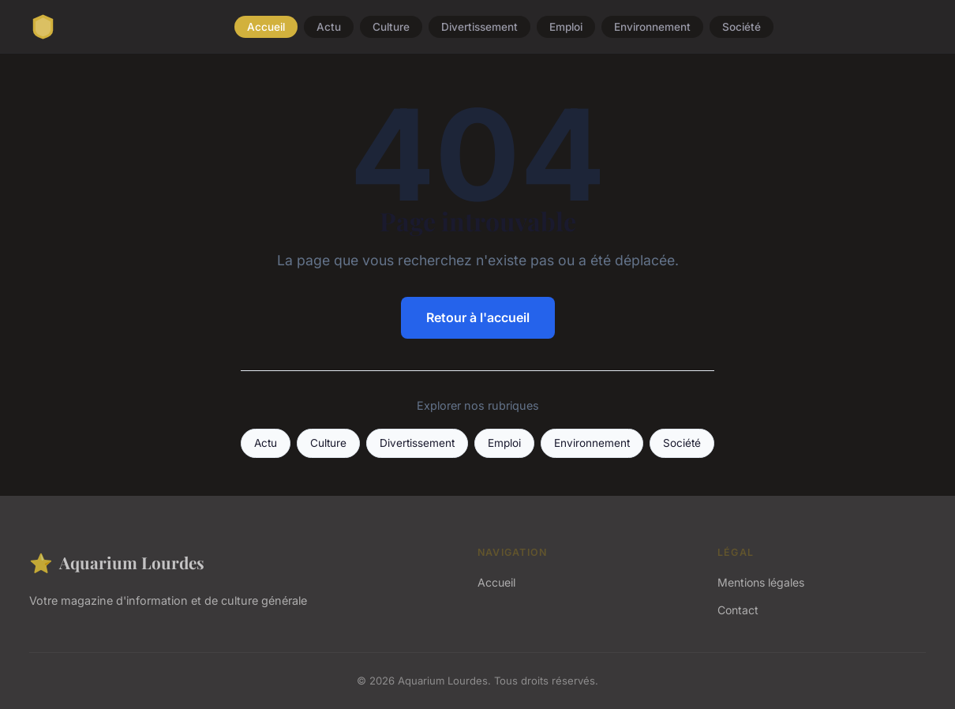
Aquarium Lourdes (116, 562)
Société (741, 27)
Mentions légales (760, 582)
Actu (328, 27)
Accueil (266, 27)
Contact (737, 610)
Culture (391, 27)
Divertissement (479, 27)
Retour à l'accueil (478, 317)
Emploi (565, 27)
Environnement (652, 27)
